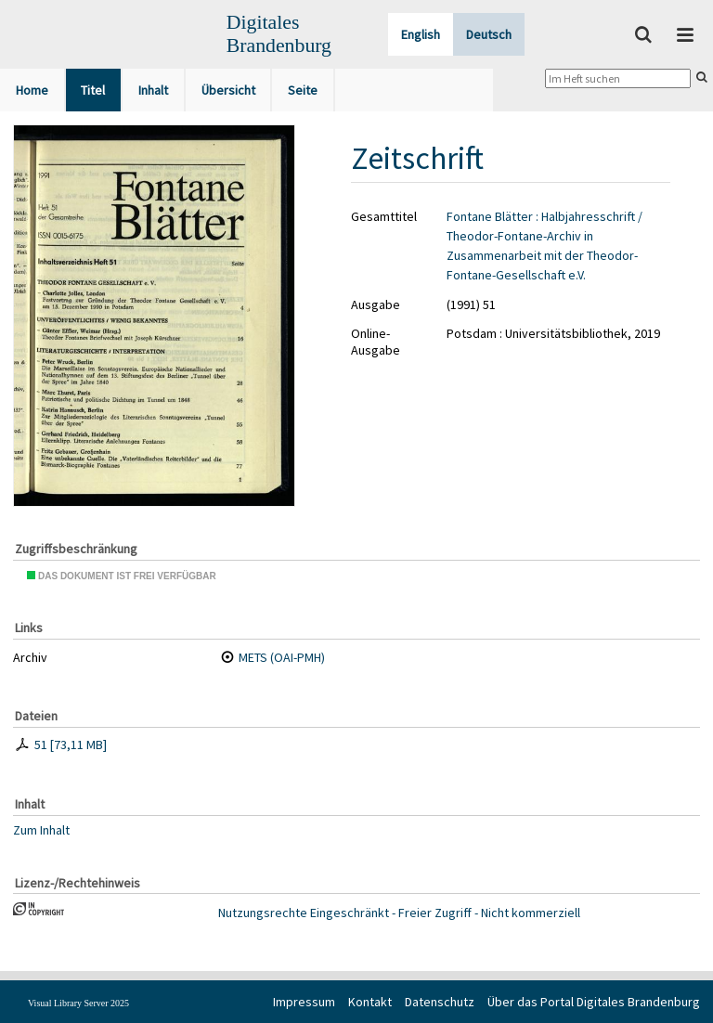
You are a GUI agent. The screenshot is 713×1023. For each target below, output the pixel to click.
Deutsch (489, 34)
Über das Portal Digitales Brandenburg (593, 1001)
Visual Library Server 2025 (78, 1003)
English (420, 34)
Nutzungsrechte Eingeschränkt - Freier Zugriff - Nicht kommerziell (399, 912)
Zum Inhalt (41, 829)
